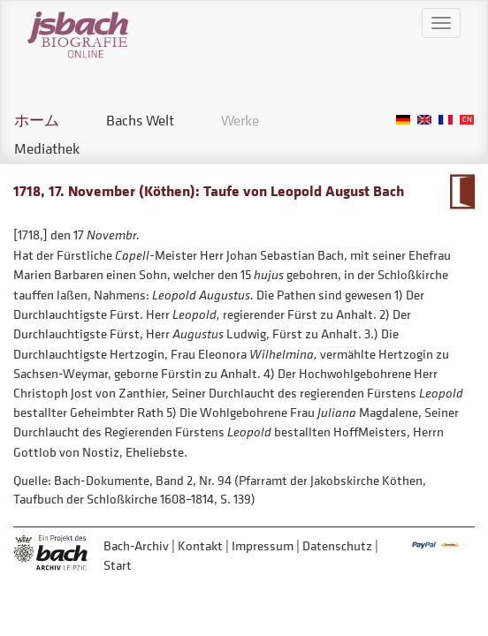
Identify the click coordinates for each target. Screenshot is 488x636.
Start (117, 565)
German (403, 120)
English (424, 120)
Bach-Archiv (136, 545)
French (445, 120)
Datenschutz (337, 545)
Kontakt (200, 545)
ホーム (36, 120)
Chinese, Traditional (467, 120)
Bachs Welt (140, 120)
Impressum (263, 545)
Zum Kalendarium (462, 191)
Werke (240, 120)
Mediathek (47, 148)
